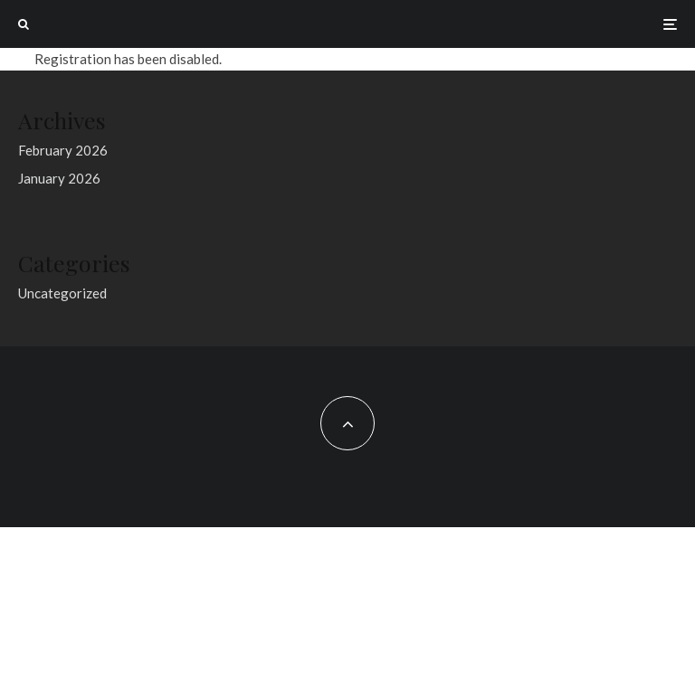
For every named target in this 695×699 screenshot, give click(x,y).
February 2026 (63, 150)
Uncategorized (62, 293)
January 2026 (59, 178)
